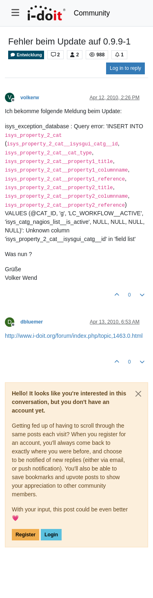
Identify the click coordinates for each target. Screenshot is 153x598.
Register (25, 535)
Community (92, 13)
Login (51, 535)
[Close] (138, 394)
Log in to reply (125, 68)
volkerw (29, 97)
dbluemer (31, 322)
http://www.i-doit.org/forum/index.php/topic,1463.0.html (74, 335)
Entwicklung (26, 55)
